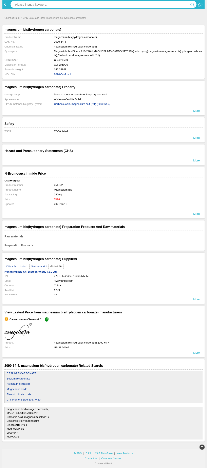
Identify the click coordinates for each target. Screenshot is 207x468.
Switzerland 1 (39, 266)
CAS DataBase (104, 453)
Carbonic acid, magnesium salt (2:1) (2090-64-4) (82, 103)
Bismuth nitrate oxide (19, 394)
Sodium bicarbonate (18, 378)
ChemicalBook (12, 18)
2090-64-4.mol (62, 74)
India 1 (24, 266)
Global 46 (56, 266)
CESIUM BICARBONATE (21, 373)
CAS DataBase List (33, 18)
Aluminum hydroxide (19, 383)
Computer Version (111, 458)
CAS (88, 453)
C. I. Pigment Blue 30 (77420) (24, 399)
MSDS (78, 453)
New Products (124, 453)
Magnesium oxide (17, 389)
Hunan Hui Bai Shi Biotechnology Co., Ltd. (30, 271)
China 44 (11, 266)
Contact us (91, 458)
